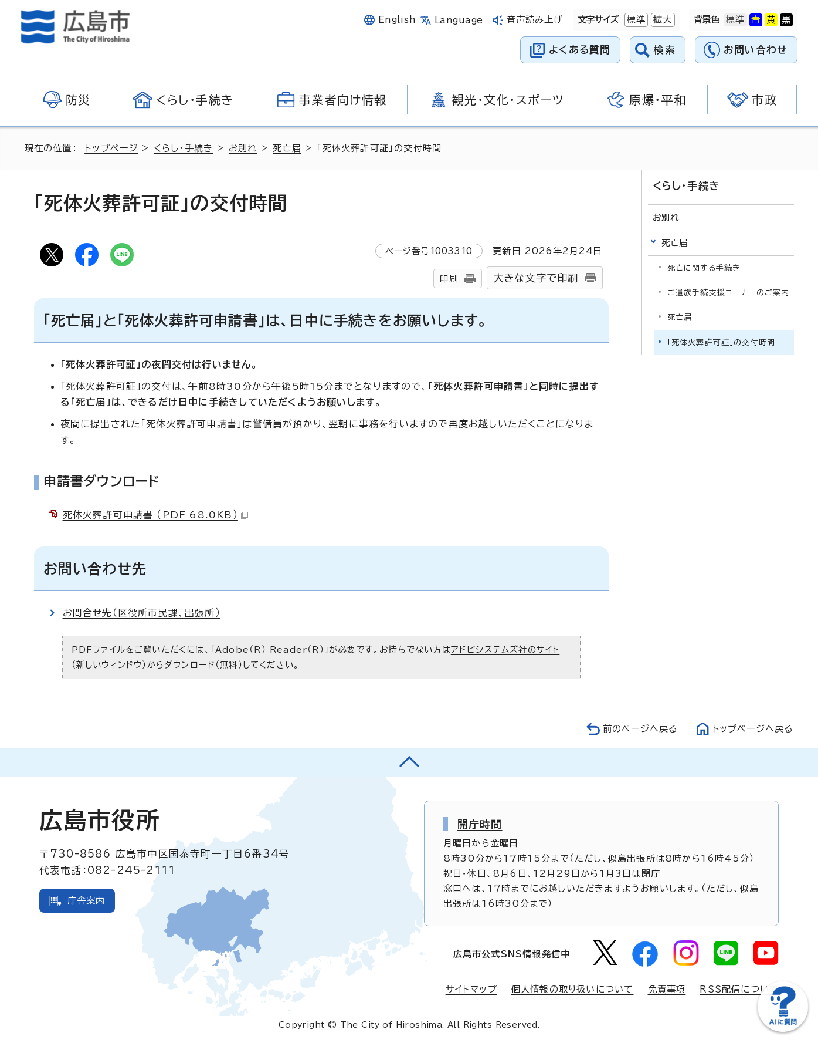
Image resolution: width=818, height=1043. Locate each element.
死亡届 (287, 148)
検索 (665, 50)
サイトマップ (471, 989)
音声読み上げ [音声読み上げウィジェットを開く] (535, 19)
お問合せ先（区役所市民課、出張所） (142, 612)
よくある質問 (579, 50)
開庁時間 (480, 824)
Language (459, 20)
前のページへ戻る (640, 728)
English (397, 19)
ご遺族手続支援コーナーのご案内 (728, 292)
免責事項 (667, 989)
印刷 (448, 278)
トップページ (111, 148)
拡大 (661, 20)
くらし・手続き (183, 148)
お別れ (243, 148)
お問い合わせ (756, 50)
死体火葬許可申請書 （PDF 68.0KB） (155, 514)
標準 (635, 20)
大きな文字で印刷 (536, 278)
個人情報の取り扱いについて (572, 989)
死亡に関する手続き (704, 267)
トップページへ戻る (753, 728)
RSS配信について (739, 989)
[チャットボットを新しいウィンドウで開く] (782, 1029)
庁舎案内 (86, 900)
